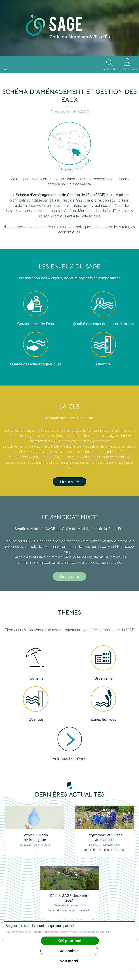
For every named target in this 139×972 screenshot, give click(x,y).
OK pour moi (69, 941)
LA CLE (69, 406)
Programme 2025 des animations (104, 837)
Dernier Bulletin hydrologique (35, 837)
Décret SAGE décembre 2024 (69, 898)
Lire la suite (69, 481)
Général (59, 905)
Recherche (109, 69)
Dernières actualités (69, 794)
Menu (5, 69)
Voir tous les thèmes (70, 758)
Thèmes (69, 612)
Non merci (69, 961)
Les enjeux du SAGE (69, 266)
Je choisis (69, 951)
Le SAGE (25, 845)
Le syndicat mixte (69, 517)
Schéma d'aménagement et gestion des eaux (69, 96)
